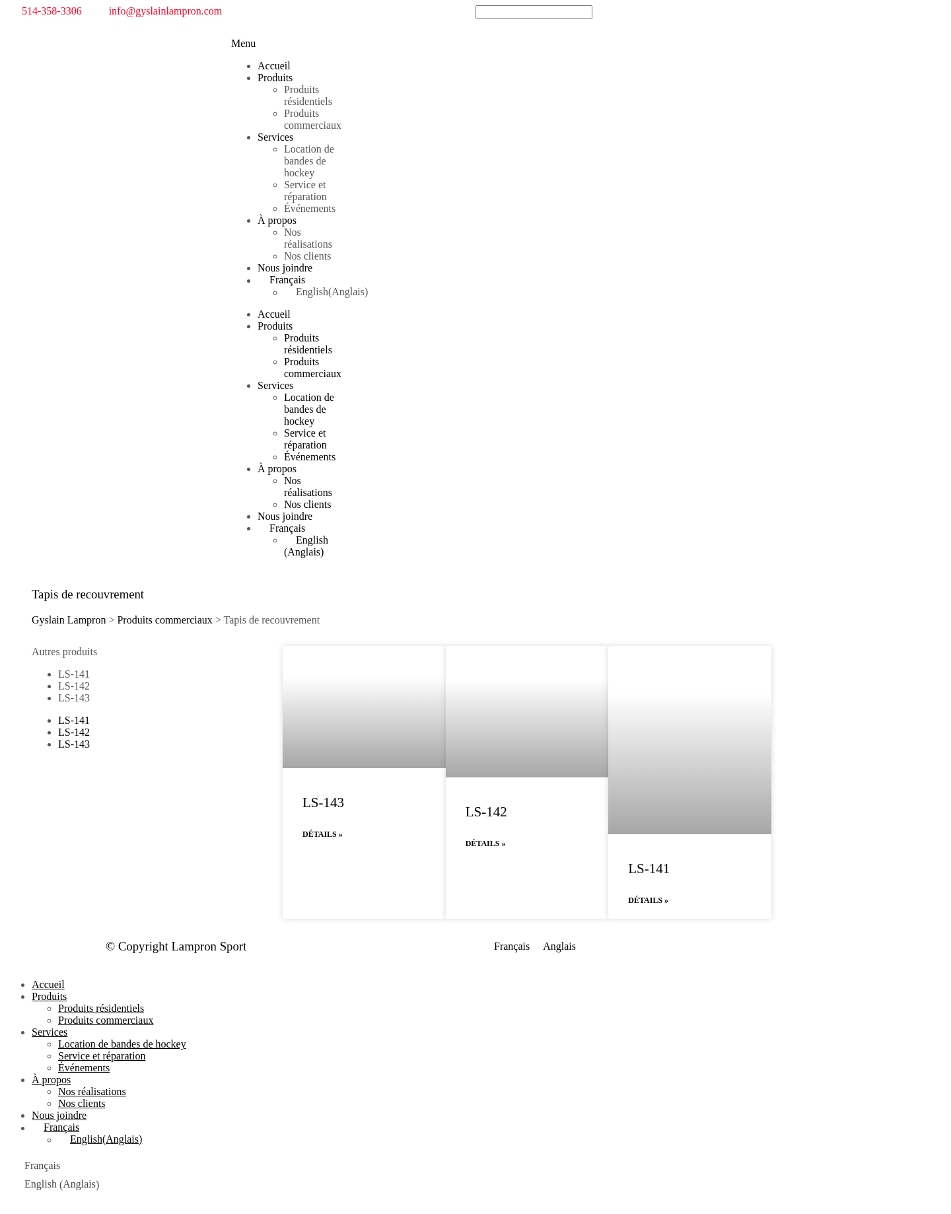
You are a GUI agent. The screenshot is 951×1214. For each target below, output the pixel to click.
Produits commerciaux (312, 119)
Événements (309, 208)
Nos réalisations (308, 238)
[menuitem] (300, 280)
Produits (275, 77)
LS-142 (74, 686)
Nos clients (308, 256)
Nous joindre (285, 267)
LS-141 (74, 674)
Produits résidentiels (308, 95)
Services (275, 137)
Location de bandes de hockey (309, 160)
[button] (243, 43)
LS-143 (74, 697)
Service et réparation (305, 190)
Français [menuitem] (512, 946)
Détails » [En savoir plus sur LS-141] (648, 900)
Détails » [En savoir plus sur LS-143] (322, 834)
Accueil (274, 65)
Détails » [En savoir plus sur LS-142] (486, 843)
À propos (277, 220)
